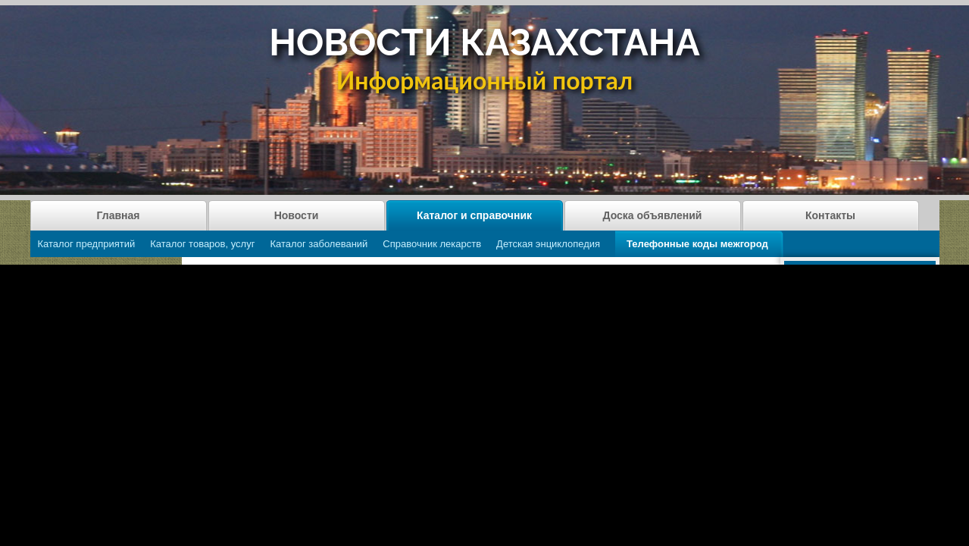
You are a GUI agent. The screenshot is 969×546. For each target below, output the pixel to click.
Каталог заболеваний (318, 243)
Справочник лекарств (432, 243)
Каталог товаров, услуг (202, 243)
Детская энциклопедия (548, 243)
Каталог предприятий (87, 243)
